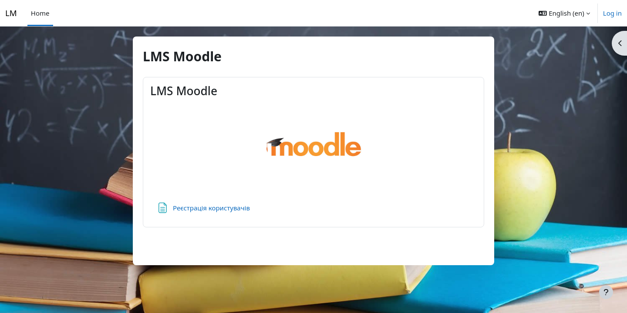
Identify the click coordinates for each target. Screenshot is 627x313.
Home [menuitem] (40, 13)
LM (11, 12)
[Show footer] (606, 292)
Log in (612, 13)
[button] (564, 13)
